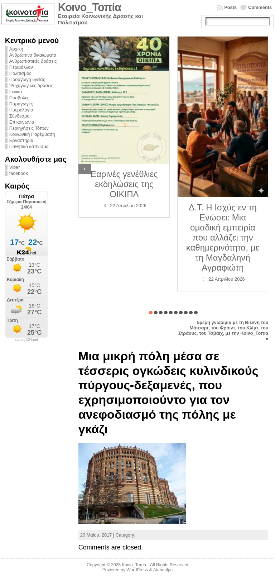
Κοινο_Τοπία (89, 7)
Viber (14, 167)
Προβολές (19, 97)
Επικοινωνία (21, 122)
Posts (230, 7)
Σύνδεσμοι (19, 116)
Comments (260, 7)
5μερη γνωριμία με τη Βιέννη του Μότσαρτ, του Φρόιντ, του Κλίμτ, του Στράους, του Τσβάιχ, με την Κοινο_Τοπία (223, 328)
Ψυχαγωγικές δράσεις (31, 85)
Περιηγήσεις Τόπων (29, 128)
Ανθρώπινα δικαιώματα (32, 55)
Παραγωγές (21, 103)
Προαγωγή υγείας (27, 79)
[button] (151, 312)
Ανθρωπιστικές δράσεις (33, 61)
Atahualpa (163, 569)
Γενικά (15, 91)
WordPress (137, 569)
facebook (18, 173)
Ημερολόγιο (21, 110)
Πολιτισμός (20, 73)
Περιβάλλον (21, 67)
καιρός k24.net (26, 340)
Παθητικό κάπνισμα (29, 146)
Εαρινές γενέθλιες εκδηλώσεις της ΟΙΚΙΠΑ (124, 184)
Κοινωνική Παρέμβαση (32, 134)
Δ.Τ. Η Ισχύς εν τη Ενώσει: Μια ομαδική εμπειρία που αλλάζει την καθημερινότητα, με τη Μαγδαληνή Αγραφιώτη (223, 237)
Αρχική (16, 49)
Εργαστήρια (21, 140)
